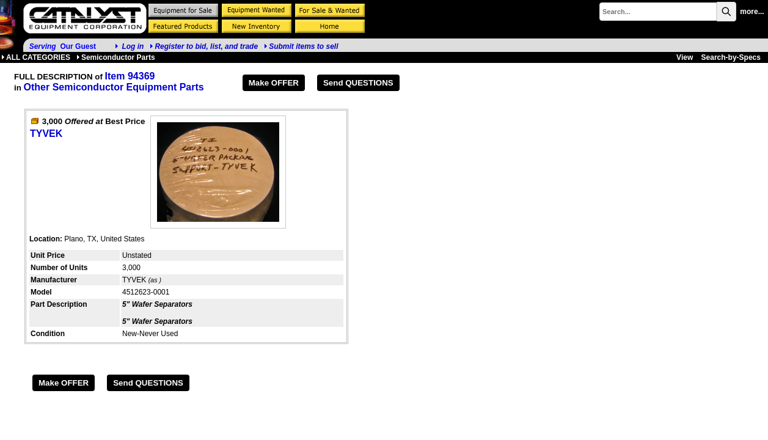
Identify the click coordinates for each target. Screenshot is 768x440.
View (684, 57)
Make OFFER (274, 82)
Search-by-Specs (731, 57)
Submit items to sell (301, 46)
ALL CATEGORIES (35, 57)
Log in (133, 46)
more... (752, 11)
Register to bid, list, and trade (206, 46)
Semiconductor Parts (115, 57)
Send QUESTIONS (358, 82)
